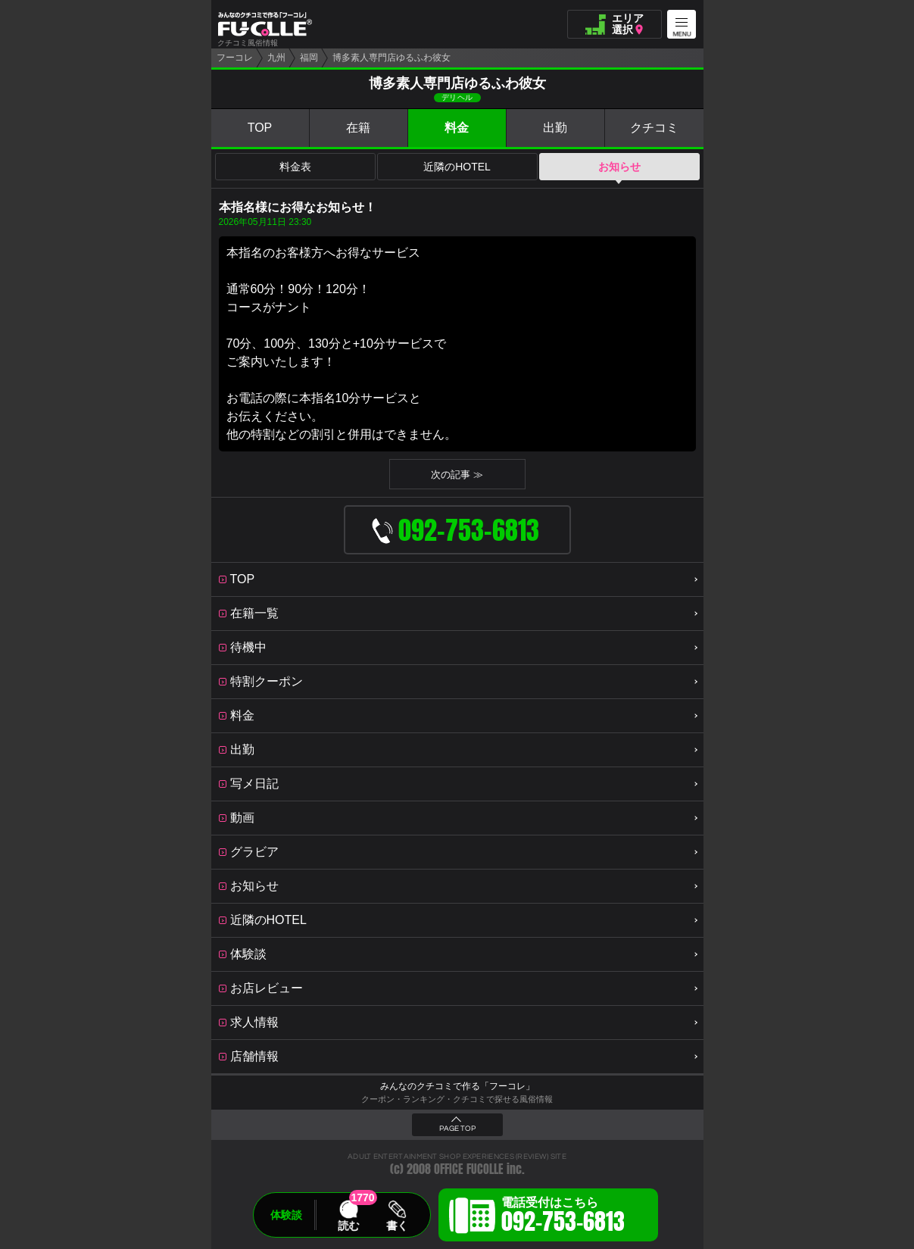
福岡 (309, 57)
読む (348, 1225)
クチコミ (654, 127)
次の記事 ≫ (457, 474)
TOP (260, 127)
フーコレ (235, 57)
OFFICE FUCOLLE (469, 1169)
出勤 (555, 127)
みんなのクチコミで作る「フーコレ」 (457, 1086)
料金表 (295, 167)
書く (396, 1225)
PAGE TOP (457, 1128)
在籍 (358, 127)
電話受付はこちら (563, 1217)
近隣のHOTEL (457, 167)
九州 (276, 57)
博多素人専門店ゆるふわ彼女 (391, 57)
